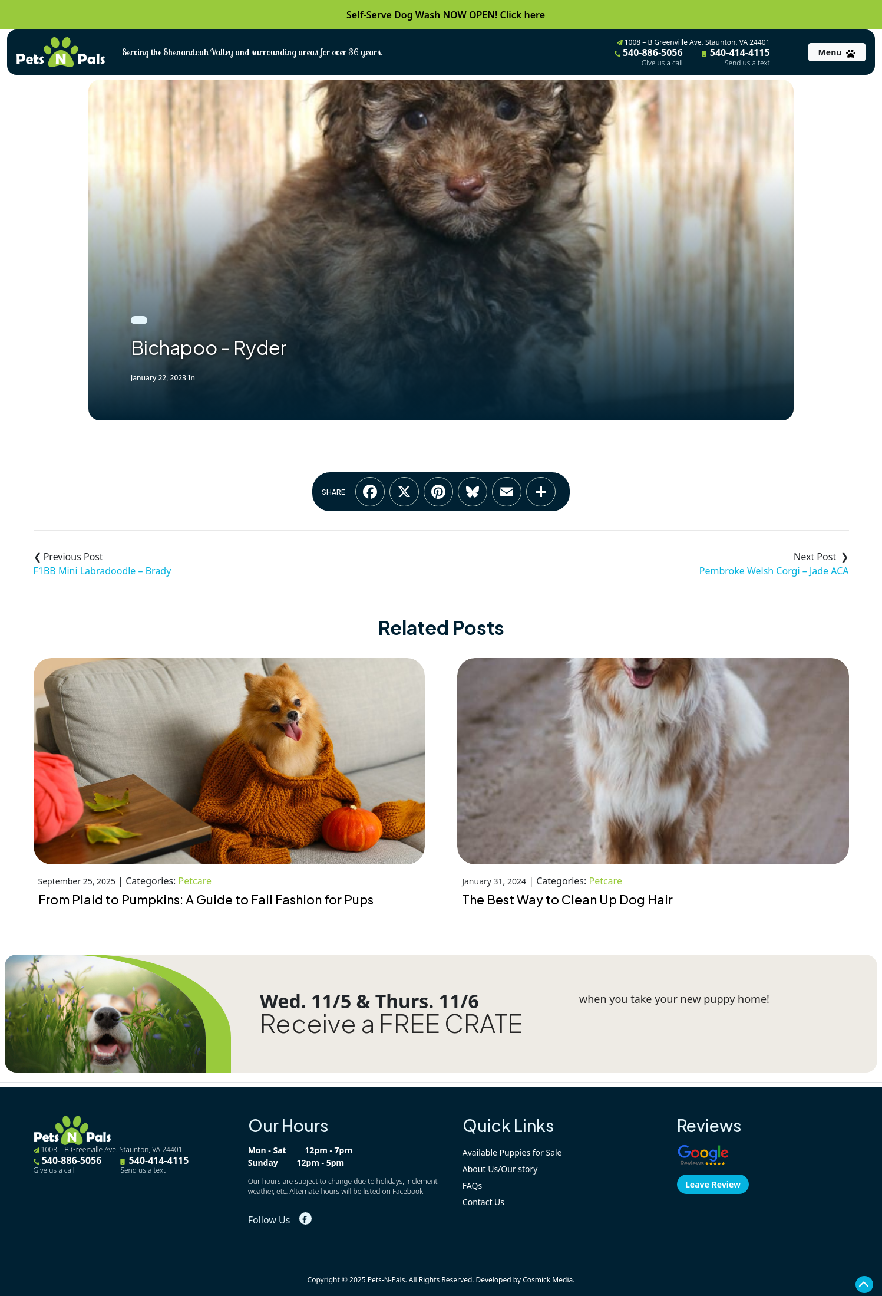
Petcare (195, 880)
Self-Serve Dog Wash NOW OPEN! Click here (445, 14)
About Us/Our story (500, 1169)
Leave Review (713, 1184)
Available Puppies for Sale (512, 1152)
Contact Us (483, 1202)
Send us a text (747, 63)
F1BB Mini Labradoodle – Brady (102, 570)
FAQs (472, 1185)
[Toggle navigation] (837, 52)
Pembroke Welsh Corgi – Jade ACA (774, 570)
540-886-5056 (649, 56)
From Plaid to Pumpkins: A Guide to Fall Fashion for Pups (206, 899)
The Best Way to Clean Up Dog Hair (567, 899)
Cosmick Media (548, 1280)
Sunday (263, 1162)
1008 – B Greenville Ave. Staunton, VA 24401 (693, 42)
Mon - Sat (267, 1150)
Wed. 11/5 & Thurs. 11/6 (369, 1001)
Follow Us (269, 1219)
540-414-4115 (736, 56)
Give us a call (662, 63)
